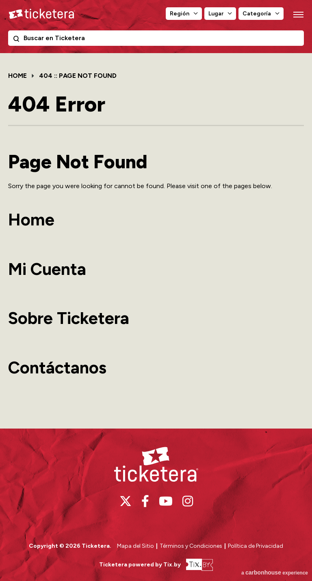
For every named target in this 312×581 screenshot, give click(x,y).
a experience (274, 572)
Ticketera (42, 13)
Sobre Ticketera (68, 318)
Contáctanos (57, 367)
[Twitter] (125, 501)
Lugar (215, 13)
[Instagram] (187, 501)
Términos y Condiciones (191, 545)
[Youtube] (166, 501)
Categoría (257, 13)
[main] (156, 240)
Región (179, 13)
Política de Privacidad (255, 545)
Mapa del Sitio (135, 545)
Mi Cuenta (47, 269)
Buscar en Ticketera (18, 40)
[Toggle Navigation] (298, 14)
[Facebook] (145, 501)
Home (17, 75)
